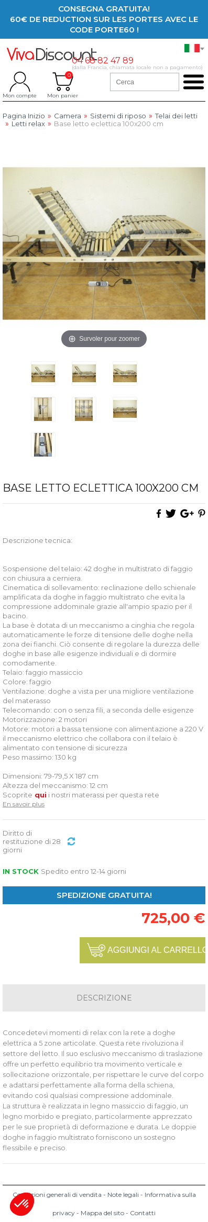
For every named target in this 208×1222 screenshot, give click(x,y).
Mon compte (20, 81)
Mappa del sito (102, 1213)
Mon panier (62, 81)
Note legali (123, 1194)
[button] (22, 1204)
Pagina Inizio (24, 116)
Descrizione (104, 998)
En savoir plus (24, 804)
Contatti (143, 1213)
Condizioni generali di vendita (57, 1194)
